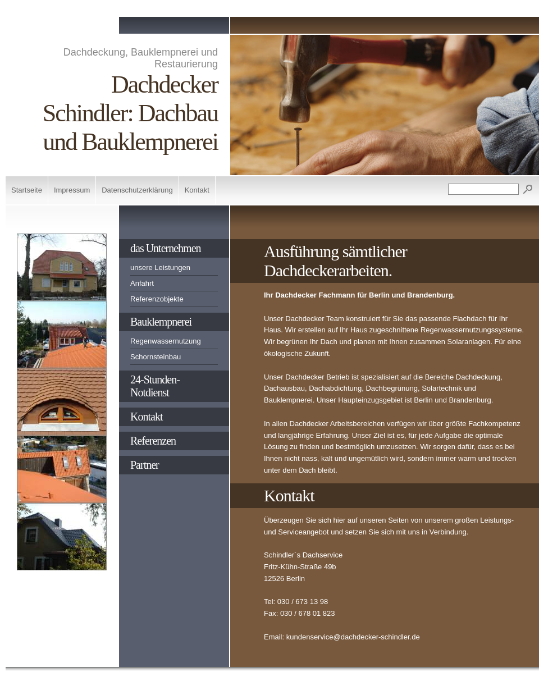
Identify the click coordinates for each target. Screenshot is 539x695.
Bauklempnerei (160, 322)
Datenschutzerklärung (137, 190)
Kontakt (197, 190)
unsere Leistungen (160, 267)
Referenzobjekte (157, 299)
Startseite (26, 190)
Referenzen (153, 441)
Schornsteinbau (155, 357)
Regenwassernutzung (165, 341)
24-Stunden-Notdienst (155, 386)
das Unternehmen (165, 248)
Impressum (72, 190)
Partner (144, 465)
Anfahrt (142, 283)
